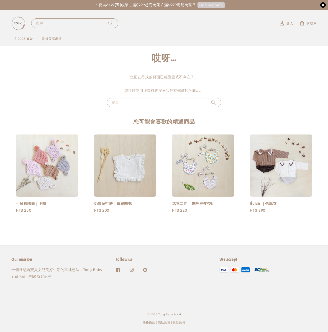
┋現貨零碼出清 (50, 39)
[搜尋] (110, 23)
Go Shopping (211, 5)
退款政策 (179, 322)
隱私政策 (164, 322)
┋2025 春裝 (23, 39)
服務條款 (149, 322)
